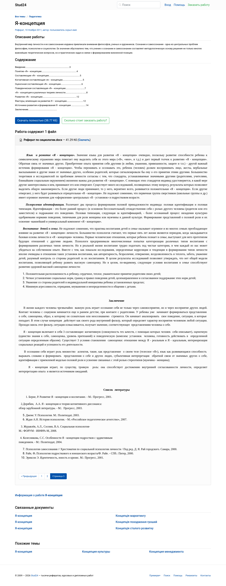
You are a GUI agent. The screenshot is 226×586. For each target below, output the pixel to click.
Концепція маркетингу (131, 515)
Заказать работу (199, 5)
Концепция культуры (96, 551)
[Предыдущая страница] (29, 476)
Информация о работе (39, 495)
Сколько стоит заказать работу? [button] (85, 120)
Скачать (84, 140)
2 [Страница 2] (47, 476)
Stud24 (34, 575)
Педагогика (35, 16)
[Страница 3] (58, 476)
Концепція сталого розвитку (134, 528)
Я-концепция (23, 515)
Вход (168, 5)
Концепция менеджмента (166, 551)
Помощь (179, 5)
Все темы (20, 16)
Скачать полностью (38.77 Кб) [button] (37, 120)
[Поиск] (138, 4)
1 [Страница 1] (41, 476)
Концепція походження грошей (136, 522)
